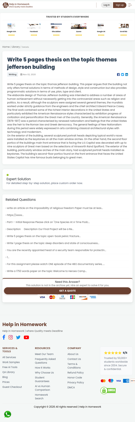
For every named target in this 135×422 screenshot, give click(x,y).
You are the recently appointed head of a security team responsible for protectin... (56, 250)
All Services (9, 357)
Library (16, 47)
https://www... (15, 215)
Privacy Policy (76, 382)
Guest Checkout (12, 387)
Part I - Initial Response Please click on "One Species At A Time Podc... (48, 222)
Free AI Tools (9, 367)
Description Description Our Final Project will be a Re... (40, 229)
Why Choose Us (44, 372)
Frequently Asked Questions (45, 360)
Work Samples (11, 362)
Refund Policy (76, 372)
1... (8, 257)
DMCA (71, 387)
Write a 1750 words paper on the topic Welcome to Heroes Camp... (47, 271)
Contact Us (74, 359)
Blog (5, 377)
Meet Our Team (44, 354)
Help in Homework (24, 324)
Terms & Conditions (74, 365)
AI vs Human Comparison (42, 388)
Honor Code (75, 377)
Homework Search (41, 396)
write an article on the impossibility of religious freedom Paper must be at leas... (55, 208)
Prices (6, 382)
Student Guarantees (42, 379)
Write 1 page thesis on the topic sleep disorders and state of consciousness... (53, 243)
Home (6, 47)
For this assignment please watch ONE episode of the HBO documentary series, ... (56, 264)
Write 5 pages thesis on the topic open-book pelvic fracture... (44, 236)
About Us (73, 354)
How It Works (42, 367)
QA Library (8, 372)
